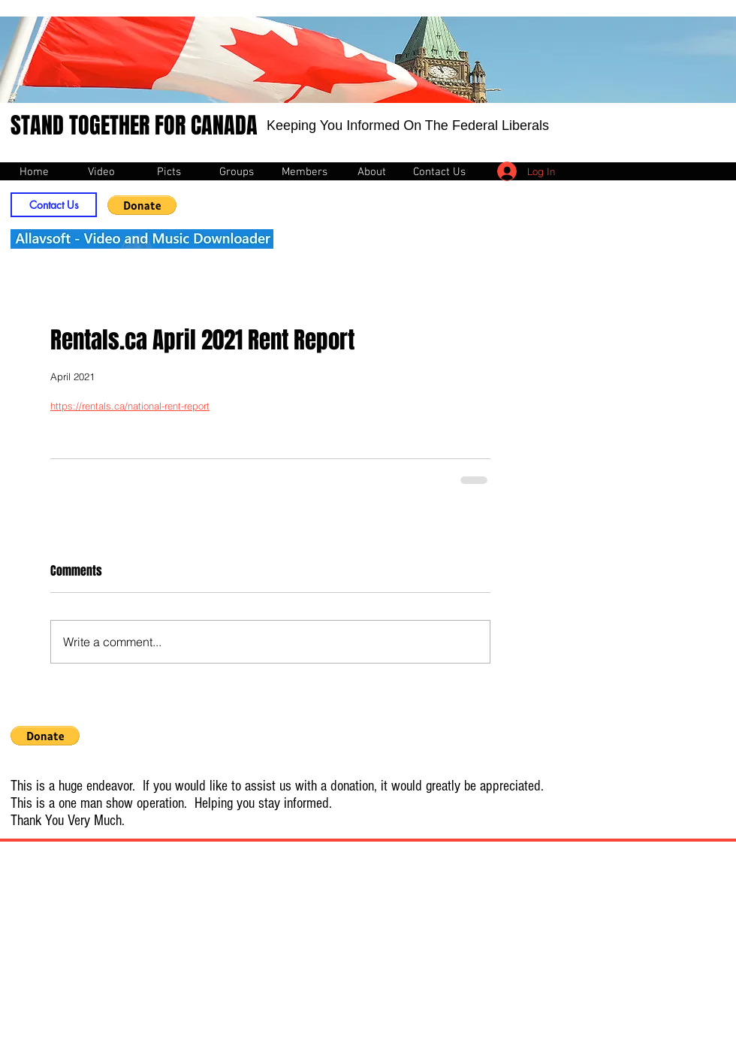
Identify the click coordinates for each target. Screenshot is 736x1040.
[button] (141, 205)
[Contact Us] (54, 204)
